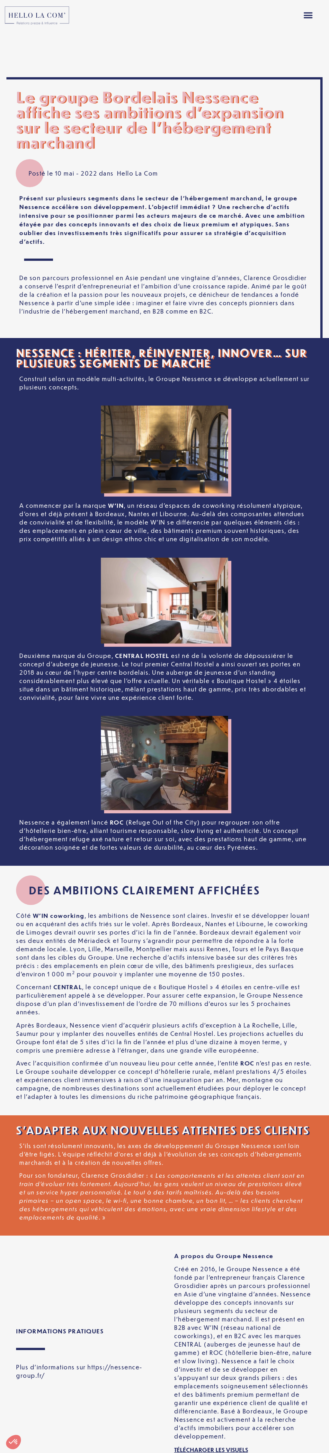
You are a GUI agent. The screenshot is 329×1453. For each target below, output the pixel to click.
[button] (308, 15)
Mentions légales (48, 1431)
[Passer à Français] (164, 1443)
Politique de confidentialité (144, 1431)
